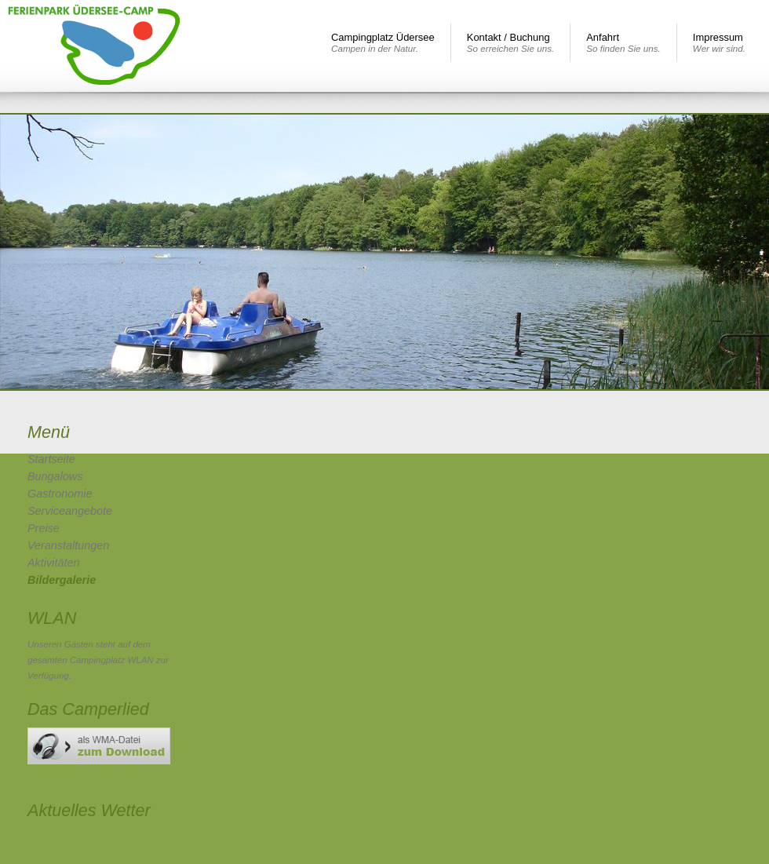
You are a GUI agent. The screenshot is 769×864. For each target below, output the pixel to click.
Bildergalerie (61, 580)
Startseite (51, 459)
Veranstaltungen (68, 545)
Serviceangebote (69, 511)
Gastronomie (59, 493)
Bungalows (54, 476)
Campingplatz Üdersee (383, 42)
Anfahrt (623, 42)
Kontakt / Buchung (510, 42)
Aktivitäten (53, 562)
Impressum (719, 42)
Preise (43, 528)
